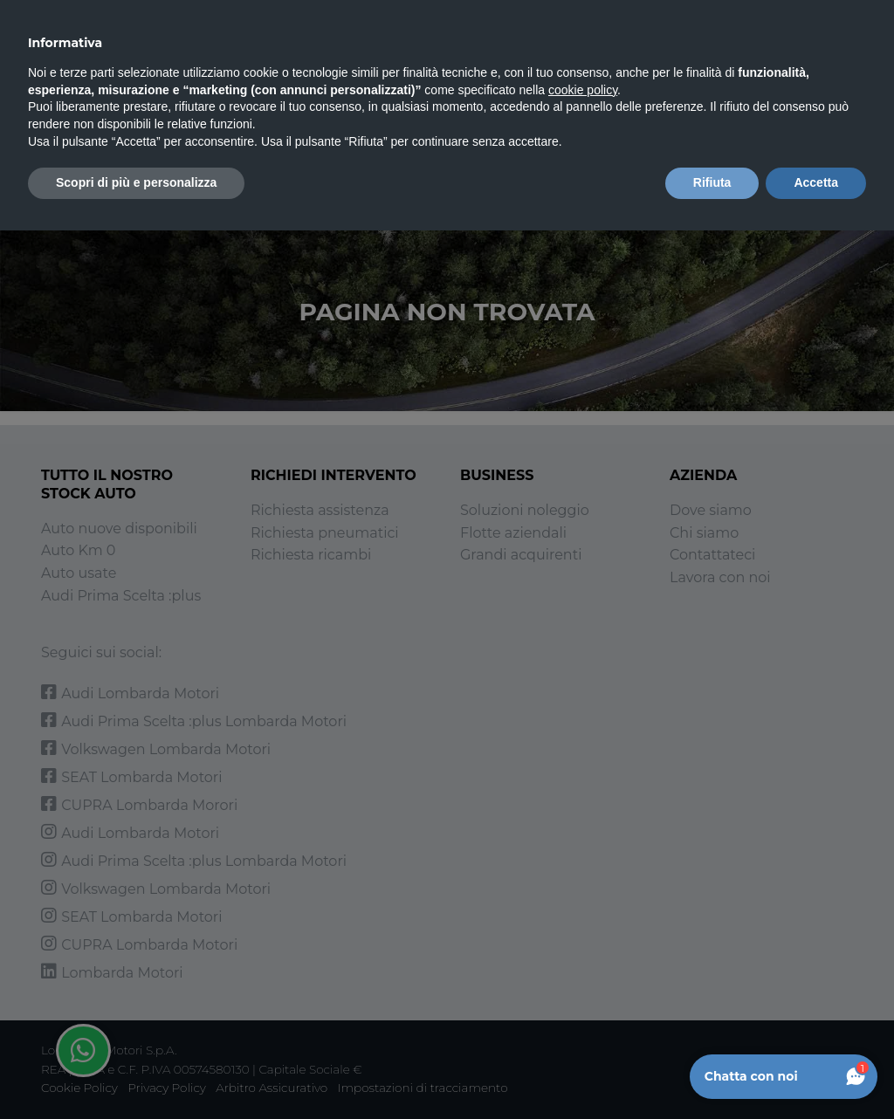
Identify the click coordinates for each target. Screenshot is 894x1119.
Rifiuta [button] (712, 182)
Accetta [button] (816, 182)
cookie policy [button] (582, 90)
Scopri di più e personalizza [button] (136, 182)
